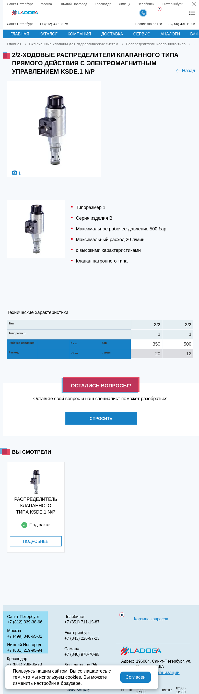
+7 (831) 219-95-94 (24, 650)
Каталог (48, 34)
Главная (19, 34)
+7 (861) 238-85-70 (24, 664)
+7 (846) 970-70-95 (81, 654)
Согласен (135, 677)
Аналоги (170, 34)
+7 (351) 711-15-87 (81, 622)
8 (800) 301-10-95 (182, 24)
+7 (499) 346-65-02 (24, 636)
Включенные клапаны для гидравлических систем (73, 44)
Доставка (112, 34)
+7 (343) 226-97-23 (81, 638)
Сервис (141, 34)
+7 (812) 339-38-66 (54, 24)
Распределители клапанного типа (156, 44)
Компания (79, 34)
